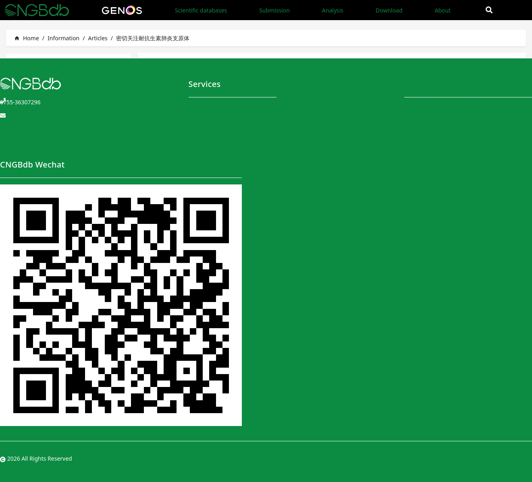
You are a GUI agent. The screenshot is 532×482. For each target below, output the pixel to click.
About (442, 10)
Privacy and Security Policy (497, 123)
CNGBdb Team (423, 108)
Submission (274, 10)
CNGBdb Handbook (430, 123)
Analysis (332, 10)
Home (26, 38)
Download (389, 10)
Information (63, 38)
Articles (97, 38)
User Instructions (427, 138)
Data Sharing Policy (487, 138)
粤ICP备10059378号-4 (503, 458)
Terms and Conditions (491, 108)
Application (262, 123)
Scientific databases (201, 10)
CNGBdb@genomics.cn (30, 117)
